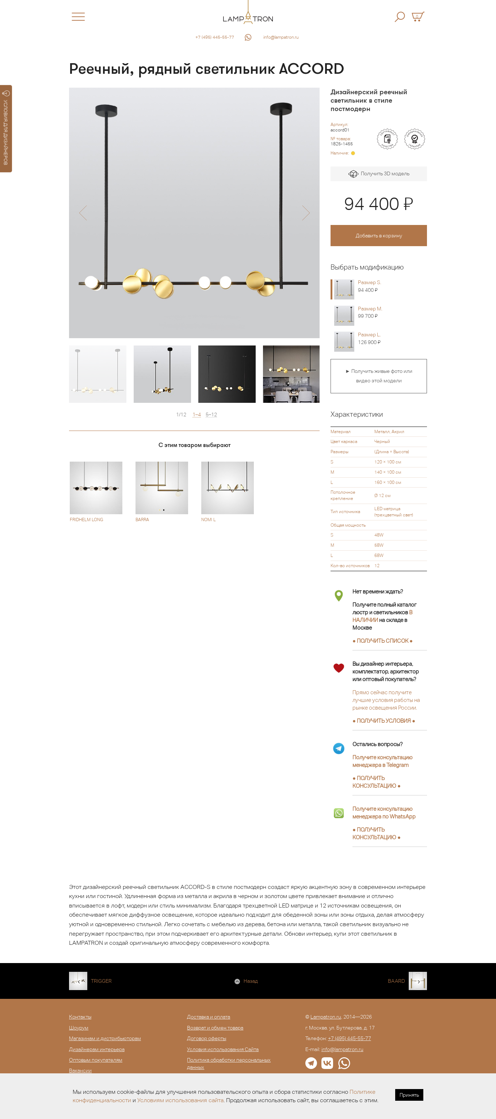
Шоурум (78, 1028)
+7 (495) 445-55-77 (214, 37)
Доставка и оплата (208, 1017)
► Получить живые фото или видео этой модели (378, 375)
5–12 (211, 414)
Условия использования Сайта (223, 1049)
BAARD (396, 981)
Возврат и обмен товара (215, 1028)
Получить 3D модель (378, 174)
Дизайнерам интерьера (97, 1049)
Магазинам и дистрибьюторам (105, 1038)
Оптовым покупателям (95, 1060)
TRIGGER (101, 981)
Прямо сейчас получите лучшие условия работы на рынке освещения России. (386, 700)
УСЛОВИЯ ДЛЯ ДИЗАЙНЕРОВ (6, 128)
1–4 (196, 414)
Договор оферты (206, 1038)
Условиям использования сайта (180, 1100)
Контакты (80, 1017)
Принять (409, 1095)
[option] (194, 213)
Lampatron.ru (325, 1017)
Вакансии (80, 1070)
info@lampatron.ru (281, 37)
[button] (82, 213)
